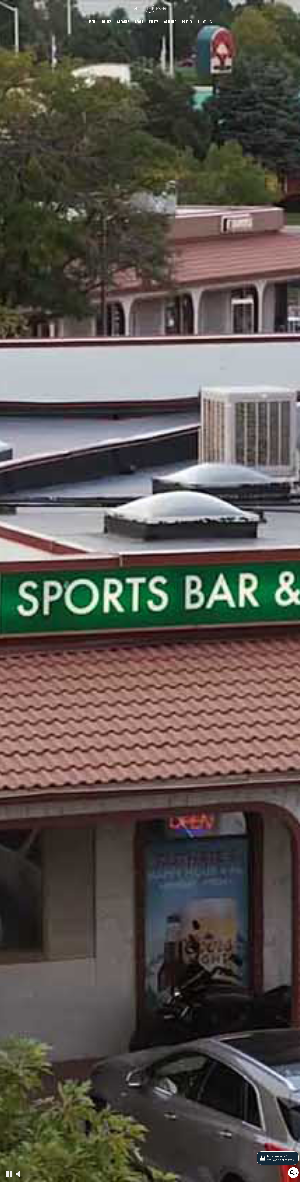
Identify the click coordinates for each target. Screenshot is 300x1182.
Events (153, 22)
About (139, 22)
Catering (170, 22)
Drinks (106, 22)
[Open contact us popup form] (293, 1172)
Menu (92, 22)
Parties (187, 22)
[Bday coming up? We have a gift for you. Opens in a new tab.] (278, 1158)
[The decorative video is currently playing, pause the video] (9, 1174)
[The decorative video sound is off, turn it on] (17, 1173)
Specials (123, 22)
